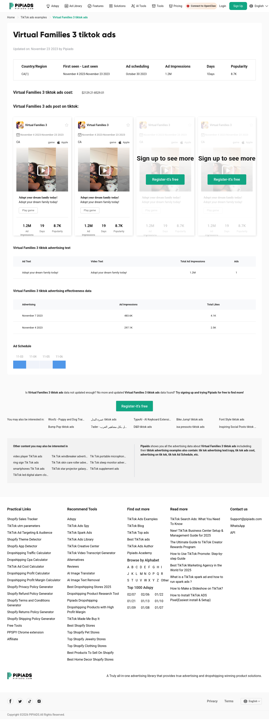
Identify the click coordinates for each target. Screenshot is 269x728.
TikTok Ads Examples (142, 519)
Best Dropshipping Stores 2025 (89, 587)
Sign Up (238, 6)
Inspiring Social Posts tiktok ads (239, 426)
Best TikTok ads (138, 539)
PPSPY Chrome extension (25, 632)
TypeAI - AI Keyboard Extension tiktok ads (155, 419)
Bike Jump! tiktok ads (189, 419)
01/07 (159, 608)
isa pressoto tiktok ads (190, 426)
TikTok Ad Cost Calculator (25, 566)
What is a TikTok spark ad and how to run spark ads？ (196, 579)
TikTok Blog (135, 526)
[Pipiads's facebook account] (10, 701)
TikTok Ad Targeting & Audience (29, 533)
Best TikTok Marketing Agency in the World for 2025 (196, 567)
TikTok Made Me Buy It (83, 619)
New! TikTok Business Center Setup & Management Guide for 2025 (196, 533)
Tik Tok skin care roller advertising (71, 462)
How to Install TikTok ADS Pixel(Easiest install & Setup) (190, 597)
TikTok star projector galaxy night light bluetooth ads (71, 468)
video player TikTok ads (27, 456)
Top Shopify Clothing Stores (87, 646)
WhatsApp (237, 526)
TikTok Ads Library (80, 539)
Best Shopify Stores (81, 625)
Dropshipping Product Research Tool (93, 594)
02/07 (131, 594)
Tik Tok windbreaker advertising (71, 456)
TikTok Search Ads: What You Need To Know (195, 521)
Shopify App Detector (22, 546)
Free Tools (14, 625)
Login (222, 6)
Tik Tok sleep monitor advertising (109, 462)
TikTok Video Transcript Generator (91, 553)
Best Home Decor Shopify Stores (90, 659)
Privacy (212, 701)
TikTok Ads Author (140, 546)
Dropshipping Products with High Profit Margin (90, 609)
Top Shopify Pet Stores (83, 632)
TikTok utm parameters (23, 526)
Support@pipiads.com (246, 519)
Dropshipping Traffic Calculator (29, 553)
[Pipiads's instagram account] (39, 701)
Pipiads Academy (139, 553)
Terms (228, 701)
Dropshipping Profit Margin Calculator (33, 580)
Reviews (73, 566)
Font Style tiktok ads (231, 419)
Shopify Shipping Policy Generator (31, 619)
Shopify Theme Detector (24, 539)
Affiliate (12, 639)
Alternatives (75, 560)
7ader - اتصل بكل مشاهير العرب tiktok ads (112, 426)
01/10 (159, 601)
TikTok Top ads (138, 533)
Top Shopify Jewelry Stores (86, 639)
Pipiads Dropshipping (82, 600)
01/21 (131, 601)
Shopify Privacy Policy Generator (30, 587)
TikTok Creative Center (83, 546)
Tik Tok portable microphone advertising (109, 456)
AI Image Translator (81, 573)
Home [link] (11, 17)
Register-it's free (165, 179)
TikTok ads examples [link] (34, 17)
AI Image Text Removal (83, 580)
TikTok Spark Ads (79, 533)
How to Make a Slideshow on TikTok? (196, 588)
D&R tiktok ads (143, 426)
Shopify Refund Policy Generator (30, 594)
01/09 (131, 608)
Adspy (71, 519)
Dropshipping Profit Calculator (28, 573)
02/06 (145, 594)
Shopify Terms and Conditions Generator (28, 603)
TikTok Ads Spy (78, 526)
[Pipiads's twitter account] (20, 701)
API (232, 533)
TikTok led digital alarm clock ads (32, 474)
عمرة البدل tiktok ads (104, 419)
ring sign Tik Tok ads (26, 462)
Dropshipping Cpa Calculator (27, 560)
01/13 (145, 601)
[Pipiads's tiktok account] (29, 701)
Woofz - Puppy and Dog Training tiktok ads (69, 419)
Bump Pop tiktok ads (61, 426)
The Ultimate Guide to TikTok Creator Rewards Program (196, 544)
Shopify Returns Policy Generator (30, 612)
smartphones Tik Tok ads (29, 468)
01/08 (145, 608)
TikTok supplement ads (104, 468)
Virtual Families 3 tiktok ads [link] (70, 17)
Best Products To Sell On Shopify (90, 653)
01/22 (159, 594)
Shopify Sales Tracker (22, 519)
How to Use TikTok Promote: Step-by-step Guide (196, 556)
